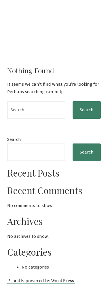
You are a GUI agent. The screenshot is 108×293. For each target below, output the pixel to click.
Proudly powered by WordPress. (41, 280)
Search (14, 139)
